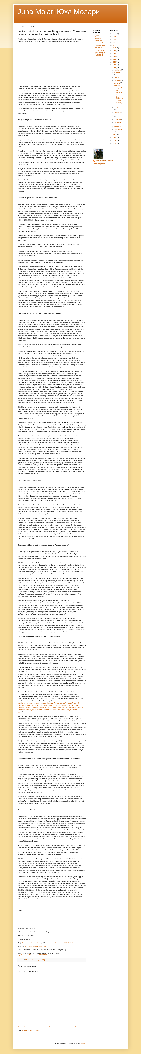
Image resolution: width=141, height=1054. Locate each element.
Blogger (83, 1043)
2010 (114, 137)
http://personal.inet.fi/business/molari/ (37, 946)
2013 (114, 65)
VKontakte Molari (100, 43)
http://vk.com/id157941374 (64, 943)
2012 (114, 68)
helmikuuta (118, 127)
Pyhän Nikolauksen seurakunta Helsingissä (99, 37)
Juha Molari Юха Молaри (59, 12)
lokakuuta (117, 77)
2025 (114, 36)
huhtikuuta (117, 119)
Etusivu (51, 1027)
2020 (114, 48)
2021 (114, 45)
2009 (114, 140)
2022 (114, 42)
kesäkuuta (117, 112)
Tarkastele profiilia (99, 164)
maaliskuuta (118, 122)
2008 (114, 143)
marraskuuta (118, 73)
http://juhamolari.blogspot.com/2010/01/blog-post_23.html (38, 955)
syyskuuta (117, 80)
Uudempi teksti (23, 1027)
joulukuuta (117, 70)
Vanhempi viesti (80, 1027)
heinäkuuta (117, 107)
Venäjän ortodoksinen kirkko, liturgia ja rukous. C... (118, 100)
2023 (114, 39)
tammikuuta (118, 129)
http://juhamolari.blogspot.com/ (31, 943)
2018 (114, 53)
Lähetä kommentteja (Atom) (30, 1030)
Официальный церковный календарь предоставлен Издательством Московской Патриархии (100, 51)
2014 (114, 62)
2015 (114, 59)
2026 (114, 34)
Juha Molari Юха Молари (104, 160)
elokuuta (117, 83)
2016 (114, 56)
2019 (114, 51)
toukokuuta (117, 115)
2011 (114, 135)
